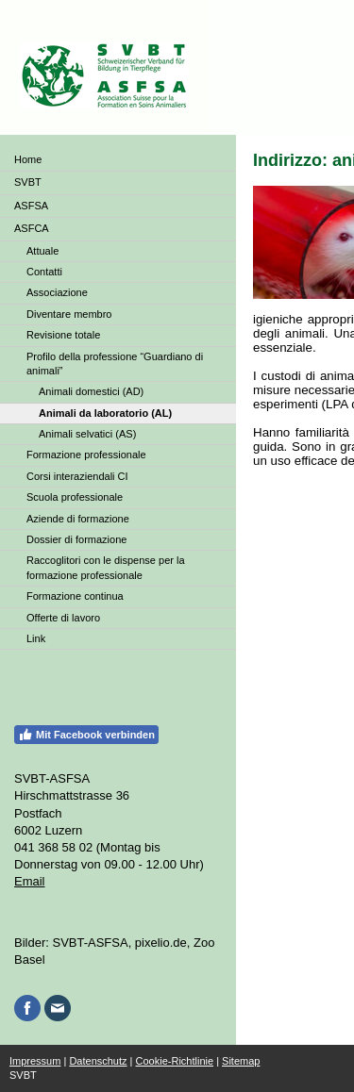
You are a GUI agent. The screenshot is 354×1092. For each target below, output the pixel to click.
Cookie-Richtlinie (175, 1061)
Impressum (34, 1061)
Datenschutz (97, 1061)
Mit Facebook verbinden (86, 734)
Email (29, 881)
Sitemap (241, 1061)
